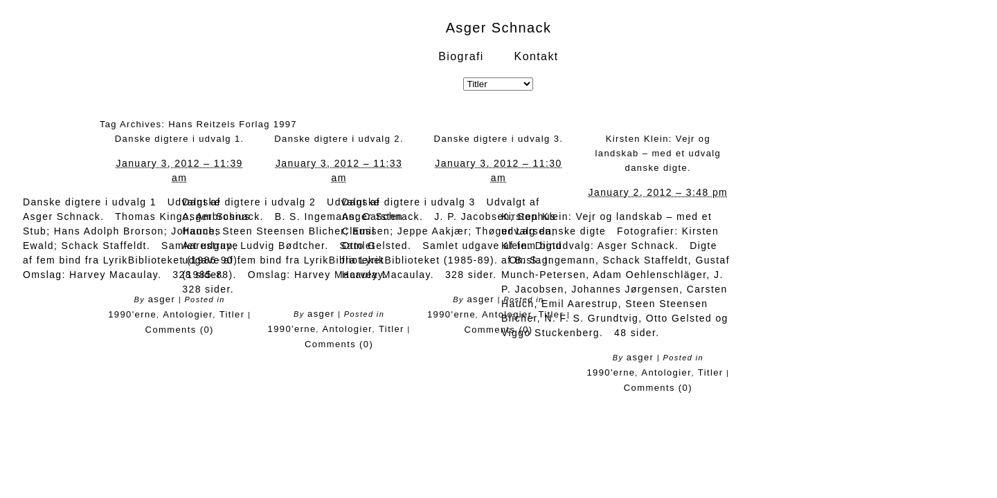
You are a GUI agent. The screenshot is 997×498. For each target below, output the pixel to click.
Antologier (188, 314)
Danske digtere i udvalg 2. (339, 138)
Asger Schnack (499, 27)
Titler (232, 314)
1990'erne (132, 314)
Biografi (460, 56)
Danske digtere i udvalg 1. (179, 138)
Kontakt (536, 56)
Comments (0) (179, 329)
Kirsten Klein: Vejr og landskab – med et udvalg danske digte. (658, 153)
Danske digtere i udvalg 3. (499, 138)
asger (162, 299)
